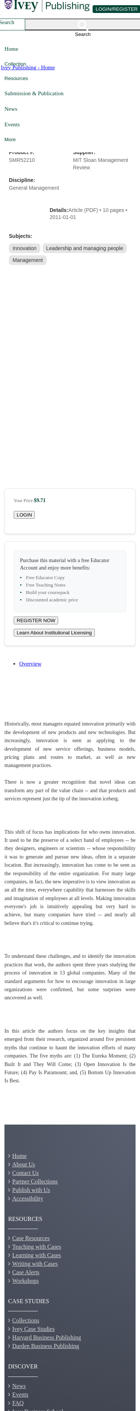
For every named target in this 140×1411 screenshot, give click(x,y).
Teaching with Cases (36, 1247)
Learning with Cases (36, 1255)
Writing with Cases (35, 1264)
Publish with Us (31, 1190)
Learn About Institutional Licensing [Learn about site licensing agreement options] (54, 632)
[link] (25, 248)
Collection (15, 64)
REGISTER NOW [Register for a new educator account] (36, 620)
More (10, 139)
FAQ (18, 1403)
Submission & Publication (33, 93)
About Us (23, 1164)
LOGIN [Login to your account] (24, 515)
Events (12, 124)
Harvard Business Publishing (46, 1337)
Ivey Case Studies (33, 1329)
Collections (25, 1320)
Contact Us (25, 1173)
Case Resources (31, 1238)
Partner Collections (35, 1181)
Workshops (25, 1281)
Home (11, 49)
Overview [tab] (30, 663)
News (10, 109)
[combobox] (16, 24)
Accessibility (27, 1198)
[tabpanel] (70, 902)
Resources (16, 78)
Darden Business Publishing (45, 1346)
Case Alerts (25, 1272)
